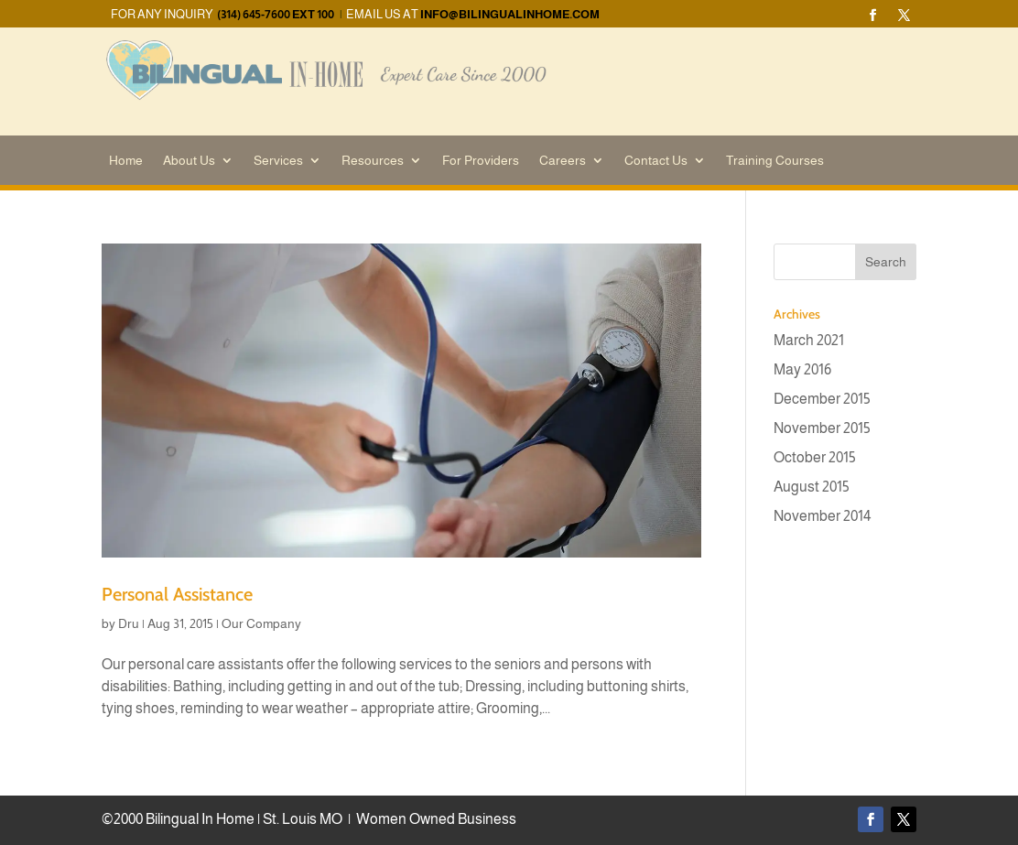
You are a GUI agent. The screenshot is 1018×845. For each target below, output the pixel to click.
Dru (128, 623)
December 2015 (822, 398)
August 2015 (812, 486)
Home (126, 161)
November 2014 (822, 516)
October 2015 (815, 457)
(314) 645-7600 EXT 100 (275, 14)
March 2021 (809, 340)
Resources (372, 161)
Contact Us (656, 161)
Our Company (261, 623)
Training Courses (775, 161)
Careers (562, 161)
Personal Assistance (177, 594)
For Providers (480, 161)
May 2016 (802, 369)
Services (278, 161)
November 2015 (822, 428)
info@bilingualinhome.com (510, 14)
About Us (189, 161)
